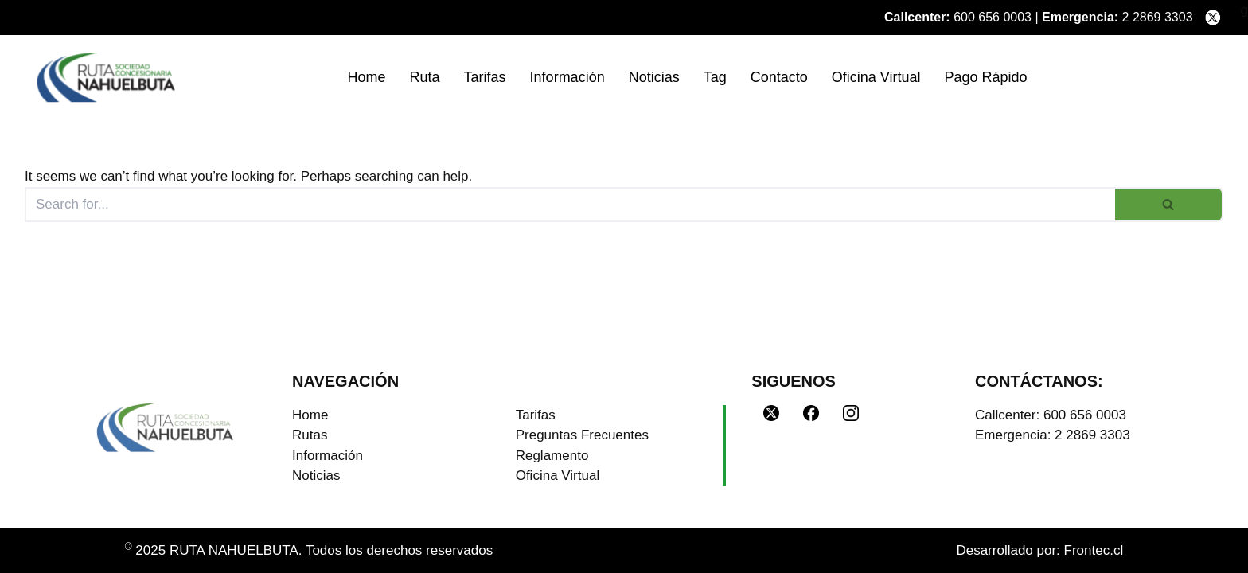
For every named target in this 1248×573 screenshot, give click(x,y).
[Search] (570, 204)
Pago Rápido (985, 77)
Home (367, 77)
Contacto (779, 77)
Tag (715, 77)
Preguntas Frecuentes (582, 434)
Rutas (309, 434)
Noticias (654, 77)
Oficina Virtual (876, 77)
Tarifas (485, 77)
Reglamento (552, 455)
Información (567, 77)
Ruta (425, 77)
